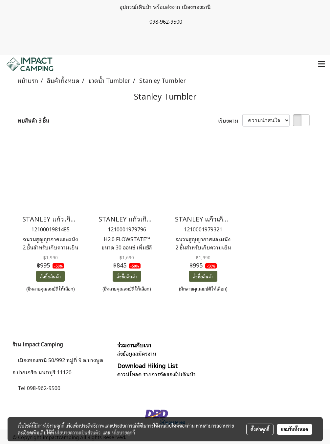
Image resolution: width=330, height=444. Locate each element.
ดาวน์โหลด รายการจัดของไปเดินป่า (156, 374)
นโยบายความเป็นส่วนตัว (77, 432)
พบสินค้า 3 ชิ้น (33, 120)
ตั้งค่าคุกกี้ (260, 429)
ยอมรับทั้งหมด (294, 429)
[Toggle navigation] (321, 64)
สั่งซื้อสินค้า (50, 276)
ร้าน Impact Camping (37, 344)
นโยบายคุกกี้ (123, 432)
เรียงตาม (230, 120)
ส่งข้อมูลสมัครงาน (136, 353)
